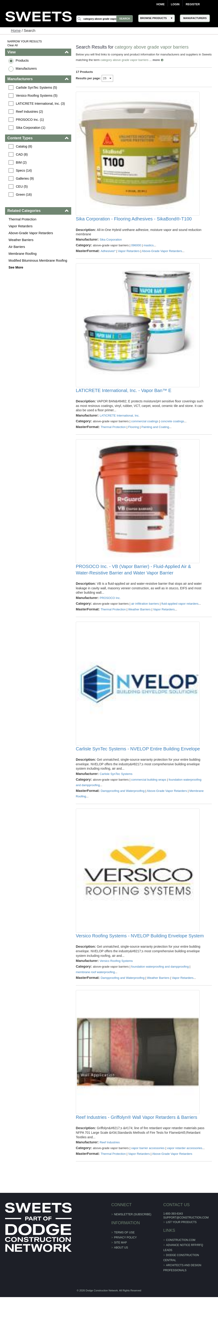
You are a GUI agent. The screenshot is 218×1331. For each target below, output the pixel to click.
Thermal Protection (23, 219)
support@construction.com (185, 1251)
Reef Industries (110, 1170)
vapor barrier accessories (148, 1176)
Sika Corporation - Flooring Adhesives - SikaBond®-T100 (134, 223)
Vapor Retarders (21, 226)
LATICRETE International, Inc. (120, 425)
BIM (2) (21, 162)
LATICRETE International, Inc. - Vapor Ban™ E (124, 399)
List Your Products (181, 1256)
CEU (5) (22, 186)
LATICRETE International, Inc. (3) (40, 103)
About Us (121, 1281)
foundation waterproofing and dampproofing (160, 990)
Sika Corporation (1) (31, 127)
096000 (136, 250)
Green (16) (24, 194)
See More (16, 267)
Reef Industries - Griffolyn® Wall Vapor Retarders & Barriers (136, 1145)
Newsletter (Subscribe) (132, 1248)
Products (22, 60)
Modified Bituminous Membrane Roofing (38, 260)
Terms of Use (124, 1266)
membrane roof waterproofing (95, 996)
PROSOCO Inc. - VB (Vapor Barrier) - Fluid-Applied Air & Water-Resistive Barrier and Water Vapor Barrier (133, 584)
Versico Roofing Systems (116, 984)
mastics (149, 250)
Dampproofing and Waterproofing (123, 810)
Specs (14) (24, 170)
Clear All (13, 45)
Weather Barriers (21, 240)
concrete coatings (172, 430)
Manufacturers (26, 68)
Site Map (120, 1276)
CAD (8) (22, 154)
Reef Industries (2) (29, 111)
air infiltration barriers (145, 618)
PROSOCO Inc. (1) (30, 119)
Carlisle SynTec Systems (116, 793)
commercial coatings (144, 430)
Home (160, 4)
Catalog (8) (24, 146)
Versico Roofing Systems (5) (37, 95)
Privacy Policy (125, 1271)
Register (193, 4)
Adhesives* (108, 255)
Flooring (133, 436)
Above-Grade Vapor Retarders (31, 233)
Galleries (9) (25, 178)
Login (175, 4)
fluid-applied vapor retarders (180, 618)
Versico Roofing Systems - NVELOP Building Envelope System (140, 959)
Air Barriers (17, 247)
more (167, 60)
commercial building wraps (148, 798)
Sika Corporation (111, 244)
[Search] (105, 18)
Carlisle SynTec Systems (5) (36, 87)
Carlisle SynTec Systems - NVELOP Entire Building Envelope (138, 767)
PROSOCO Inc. (110, 612)
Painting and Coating (155, 436)
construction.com (180, 1274)
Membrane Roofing (23, 253)
